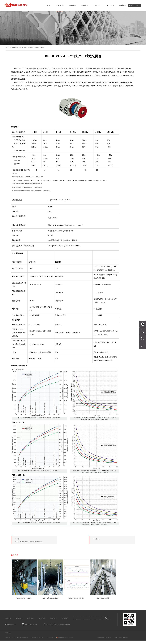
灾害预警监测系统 (26, 47)
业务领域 (15, 47)
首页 (49, 5)
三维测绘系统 (39, 47)
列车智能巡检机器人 (24, 598)
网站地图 (50, 637)
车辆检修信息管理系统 (77, 598)
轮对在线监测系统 (102, 598)
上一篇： (36, 540)
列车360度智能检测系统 (50, 598)
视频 (130, 5)
